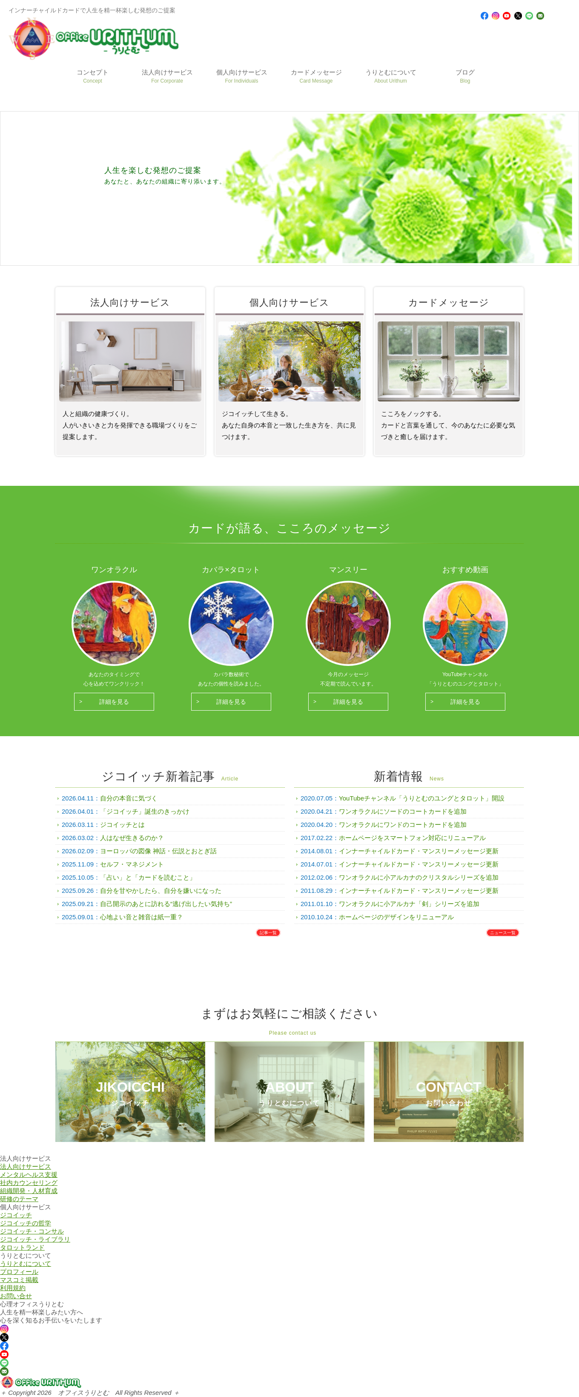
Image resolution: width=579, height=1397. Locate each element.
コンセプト (93, 76)
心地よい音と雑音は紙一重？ (141, 917)
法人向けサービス (167, 76)
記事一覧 (268, 932)
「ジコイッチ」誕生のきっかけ (144, 811)
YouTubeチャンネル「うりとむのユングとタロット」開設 (421, 798)
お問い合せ (16, 1295)
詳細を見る (114, 701)
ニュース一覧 (503, 932)
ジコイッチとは (122, 824)
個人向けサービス (241, 76)
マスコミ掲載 (19, 1279)
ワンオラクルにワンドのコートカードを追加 (403, 824)
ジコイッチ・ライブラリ (35, 1239)
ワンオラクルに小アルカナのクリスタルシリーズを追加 (419, 877)
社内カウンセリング (28, 1182)
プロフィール (19, 1271)
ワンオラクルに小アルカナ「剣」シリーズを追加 (409, 903)
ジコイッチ (16, 1215)
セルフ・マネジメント (132, 864)
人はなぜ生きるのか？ (132, 837)
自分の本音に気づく (129, 798)
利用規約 (13, 1287)
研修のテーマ (19, 1198)
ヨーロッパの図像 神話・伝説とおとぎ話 (158, 851)
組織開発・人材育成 (28, 1190)
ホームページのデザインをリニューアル (396, 917)
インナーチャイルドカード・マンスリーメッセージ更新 (419, 851)
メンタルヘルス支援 (28, 1174)
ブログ (465, 76)
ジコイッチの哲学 (25, 1223)
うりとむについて (390, 76)
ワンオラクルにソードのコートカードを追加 (403, 811)
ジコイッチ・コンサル (32, 1231)
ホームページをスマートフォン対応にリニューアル (412, 837)
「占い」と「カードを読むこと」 (148, 877)
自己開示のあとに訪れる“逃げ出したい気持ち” (166, 903)
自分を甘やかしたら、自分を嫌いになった (160, 890)
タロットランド (22, 1247)
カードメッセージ (316, 76)
